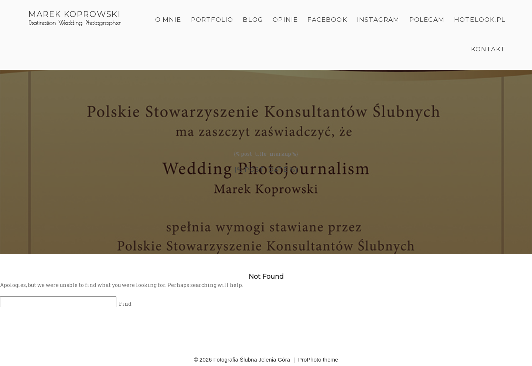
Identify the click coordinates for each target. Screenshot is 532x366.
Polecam (426, 19)
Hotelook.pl (479, 19)
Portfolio (212, 19)
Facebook (327, 19)
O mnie (168, 19)
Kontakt (488, 49)
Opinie (285, 19)
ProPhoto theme (318, 359)
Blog (253, 19)
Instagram (378, 19)
